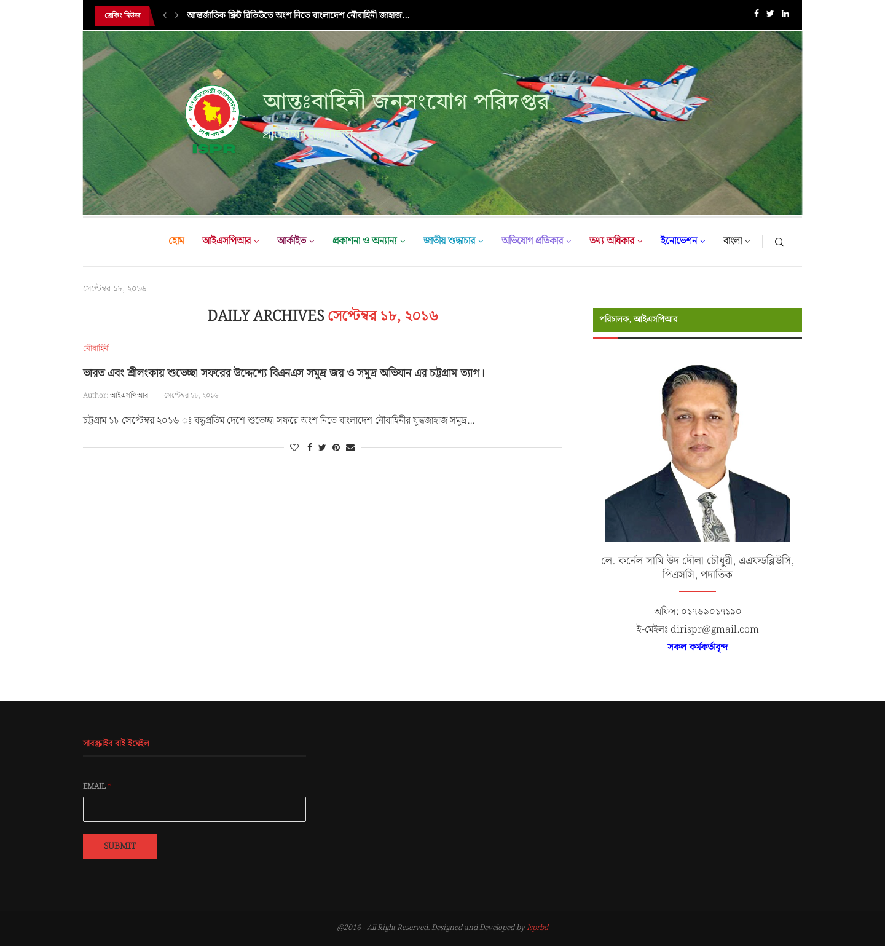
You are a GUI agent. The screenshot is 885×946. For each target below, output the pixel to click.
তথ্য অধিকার (611, 241)
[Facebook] (756, 16)
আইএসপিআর (226, 241)
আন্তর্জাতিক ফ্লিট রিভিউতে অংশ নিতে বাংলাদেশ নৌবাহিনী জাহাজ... (298, 16)
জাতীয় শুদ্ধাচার (449, 241)
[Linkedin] (785, 16)
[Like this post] (294, 448)
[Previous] (165, 16)
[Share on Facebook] (309, 448)
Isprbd (537, 928)
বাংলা (732, 241)
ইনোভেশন (679, 241)
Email (97, 787)
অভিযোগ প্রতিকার (532, 241)
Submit (120, 846)
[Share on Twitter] (322, 448)
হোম (176, 241)
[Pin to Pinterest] (336, 448)
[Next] (177, 16)
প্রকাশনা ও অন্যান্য (364, 241)
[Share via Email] (350, 448)
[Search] (779, 241)
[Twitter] (770, 16)
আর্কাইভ (291, 241)
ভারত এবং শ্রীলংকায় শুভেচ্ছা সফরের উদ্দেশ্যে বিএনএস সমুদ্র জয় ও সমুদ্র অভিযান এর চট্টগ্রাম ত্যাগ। (283, 373)
